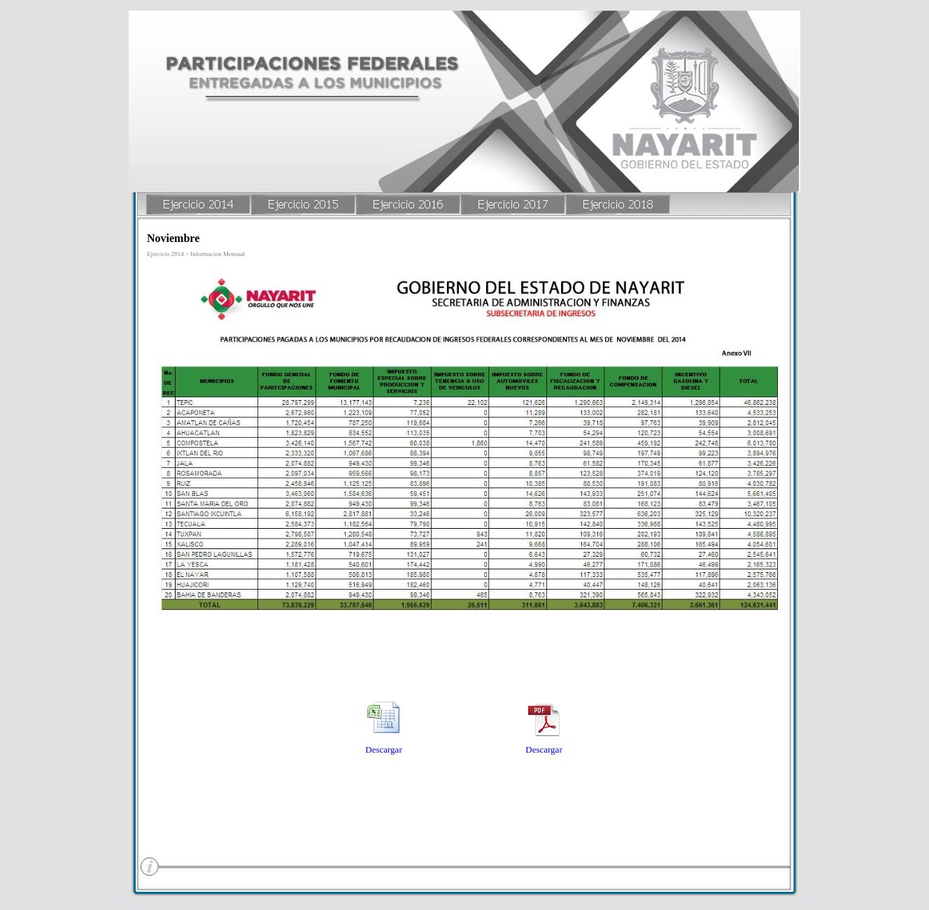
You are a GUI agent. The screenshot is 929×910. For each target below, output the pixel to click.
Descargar (383, 749)
